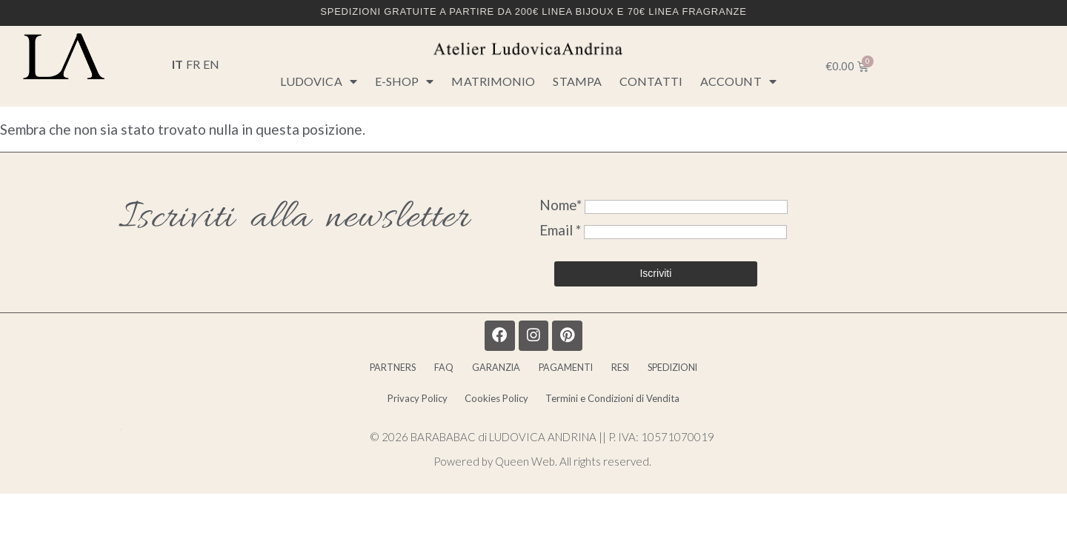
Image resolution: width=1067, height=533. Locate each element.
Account (738, 81)
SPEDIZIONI (720, 374)
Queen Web (525, 475)
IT (177, 64)
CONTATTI (650, 81)
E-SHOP (404, 81)
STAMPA (577, 81)
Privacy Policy (392, 408)
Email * (561, 229)
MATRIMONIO (493, 81)
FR (193, 64)
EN (211, 64)
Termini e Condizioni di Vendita (635, 408)
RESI (647, 374)
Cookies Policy (494, 408)
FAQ (412, 374)
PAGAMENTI (572, 374)
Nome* (560, 204)
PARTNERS (342, 374)
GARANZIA (481, 374)
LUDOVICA (318, 81)
